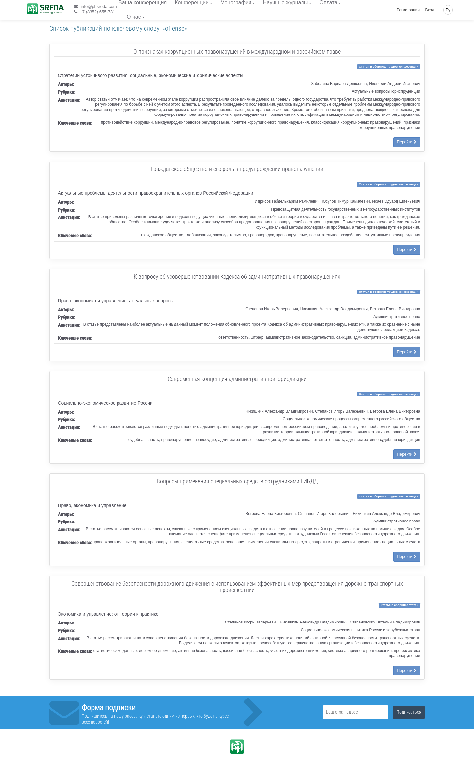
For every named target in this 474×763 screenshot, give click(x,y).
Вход (429, 10)
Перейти (407, 142)
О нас (134, 17)
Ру (448, 10)
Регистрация (408, 10)
